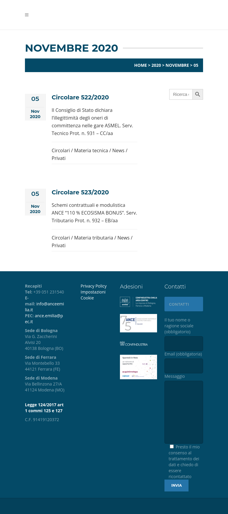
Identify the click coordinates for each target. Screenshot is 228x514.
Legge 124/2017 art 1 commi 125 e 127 (44, 407)
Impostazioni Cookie (93, 295)
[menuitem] (96, 295)
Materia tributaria (93, 237)
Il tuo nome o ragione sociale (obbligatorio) (183, 334)
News (118, 150)
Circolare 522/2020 (80, 97)
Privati (59, 158)
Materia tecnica (91, 150)
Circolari (61, 150)
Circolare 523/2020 (80, 192)
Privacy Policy (94, 286)
